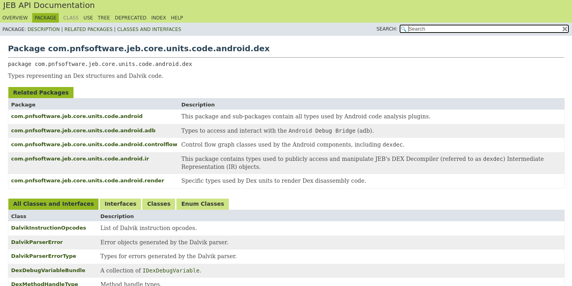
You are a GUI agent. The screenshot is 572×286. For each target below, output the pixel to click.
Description (43, 29)
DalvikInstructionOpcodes (48, 228)
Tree (104, 18)
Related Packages (88, 29)
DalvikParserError (37, 242)
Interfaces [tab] (120, 204)
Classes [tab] (158, 204)
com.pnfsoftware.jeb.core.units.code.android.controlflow (94, 144)
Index (158, 18)
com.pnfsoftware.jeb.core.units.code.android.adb (83, 130)
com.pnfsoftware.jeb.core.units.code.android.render (87, 181)
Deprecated (131, 18)
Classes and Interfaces (149, 29)
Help (177, 18)
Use (88, 18)
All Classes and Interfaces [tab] (53, 204)
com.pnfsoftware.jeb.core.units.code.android (77, 116)
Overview (15, 18)
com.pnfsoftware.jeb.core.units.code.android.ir (80, 159)
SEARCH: (387, 29)
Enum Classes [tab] (202, 204)
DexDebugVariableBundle (48, 270)
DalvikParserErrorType (43, 256)
